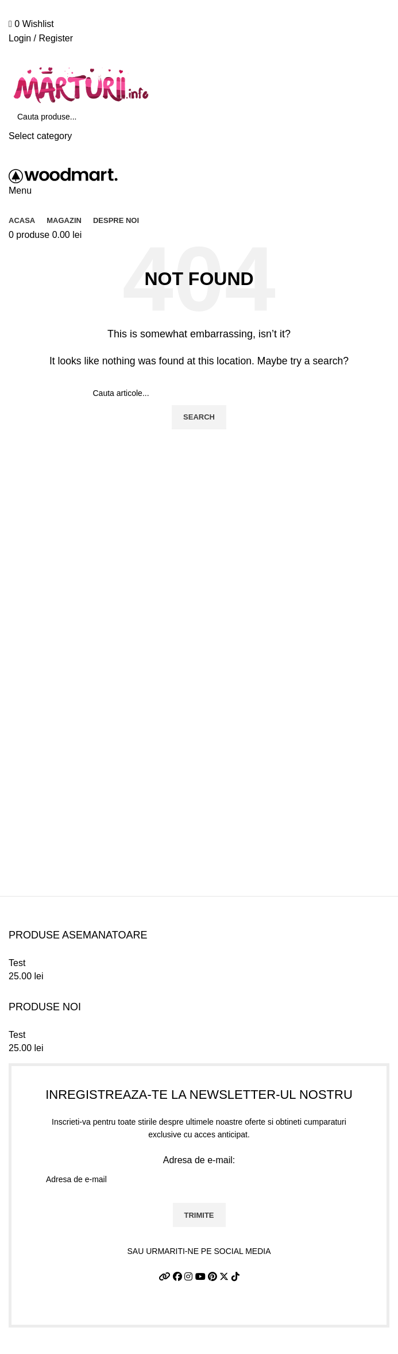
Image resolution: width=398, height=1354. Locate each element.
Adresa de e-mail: (199, 1173)
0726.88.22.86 (105, 4)
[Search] (199, 117)
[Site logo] (80, 85)
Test (17, 963)
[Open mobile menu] (20, 190)
